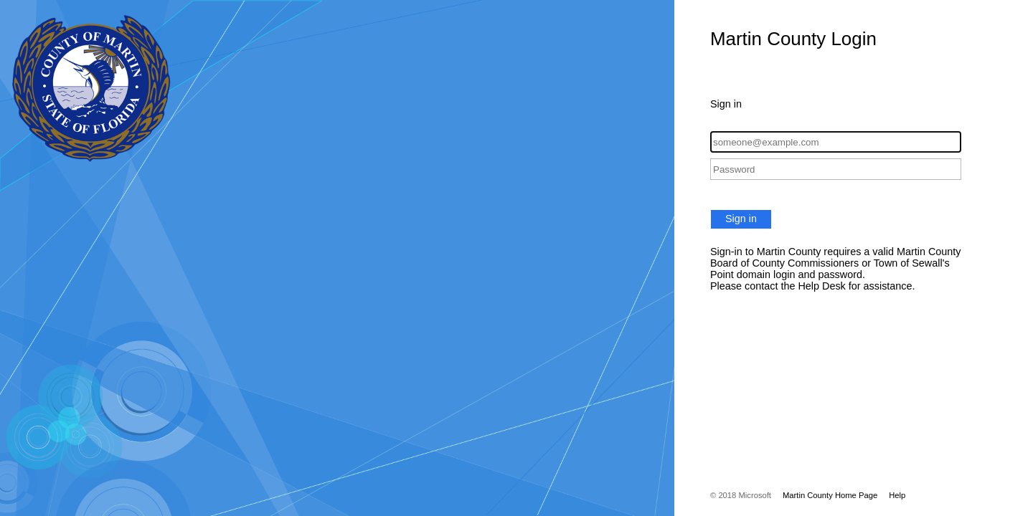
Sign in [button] (741, 218)
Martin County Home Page (830, 495)
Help (897, 495)
